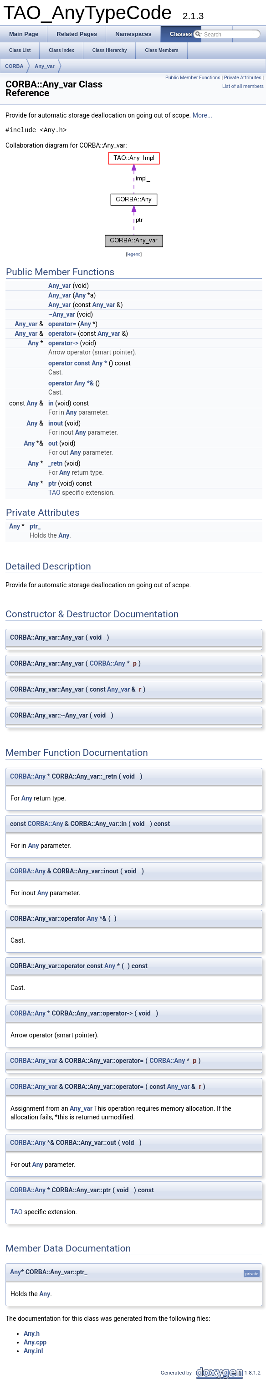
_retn (55, 463)
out (52, 443)
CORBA (14, 66)
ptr (52, 483)
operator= (62, 324)
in (51, 403)
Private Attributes (242, 78)
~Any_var (61, 314)
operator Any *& (71, 383)
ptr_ (35, 526)
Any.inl (33, 1350)
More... (202, 115)
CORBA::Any (107, 663)
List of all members (243, 86)
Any (80, 295)
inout (55, 423)
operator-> (63, 343)
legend (133, 254)
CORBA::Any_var (33, 1060)
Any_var (44, 66)
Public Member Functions (192, 78)
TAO (54, 492)
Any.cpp (35, 1342)
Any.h (32, 1333)
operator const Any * (77, 363)
